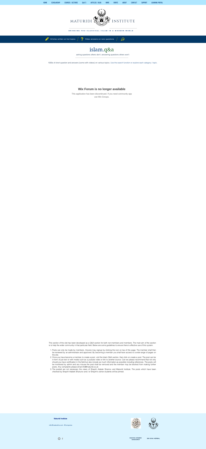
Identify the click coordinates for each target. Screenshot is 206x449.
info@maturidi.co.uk (90, 367)
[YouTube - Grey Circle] (59, 438)
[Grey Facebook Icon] (62, 438)
